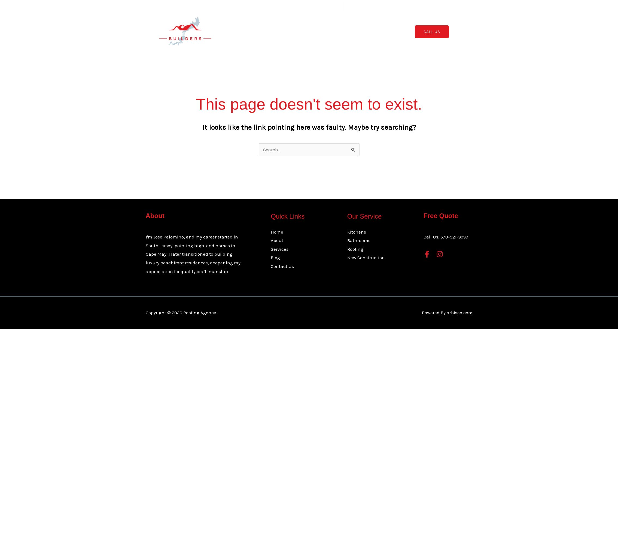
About (288, 31)
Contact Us (361, 31)
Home (268, 31)
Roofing (355, 249)
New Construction (366, 257)
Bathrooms (358, 240)
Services (312, 31)
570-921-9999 (454, 237)
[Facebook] (427, 254)
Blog (338, 31)
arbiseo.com (460, 312)
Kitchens (356, 232)
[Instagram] (439, 254)
